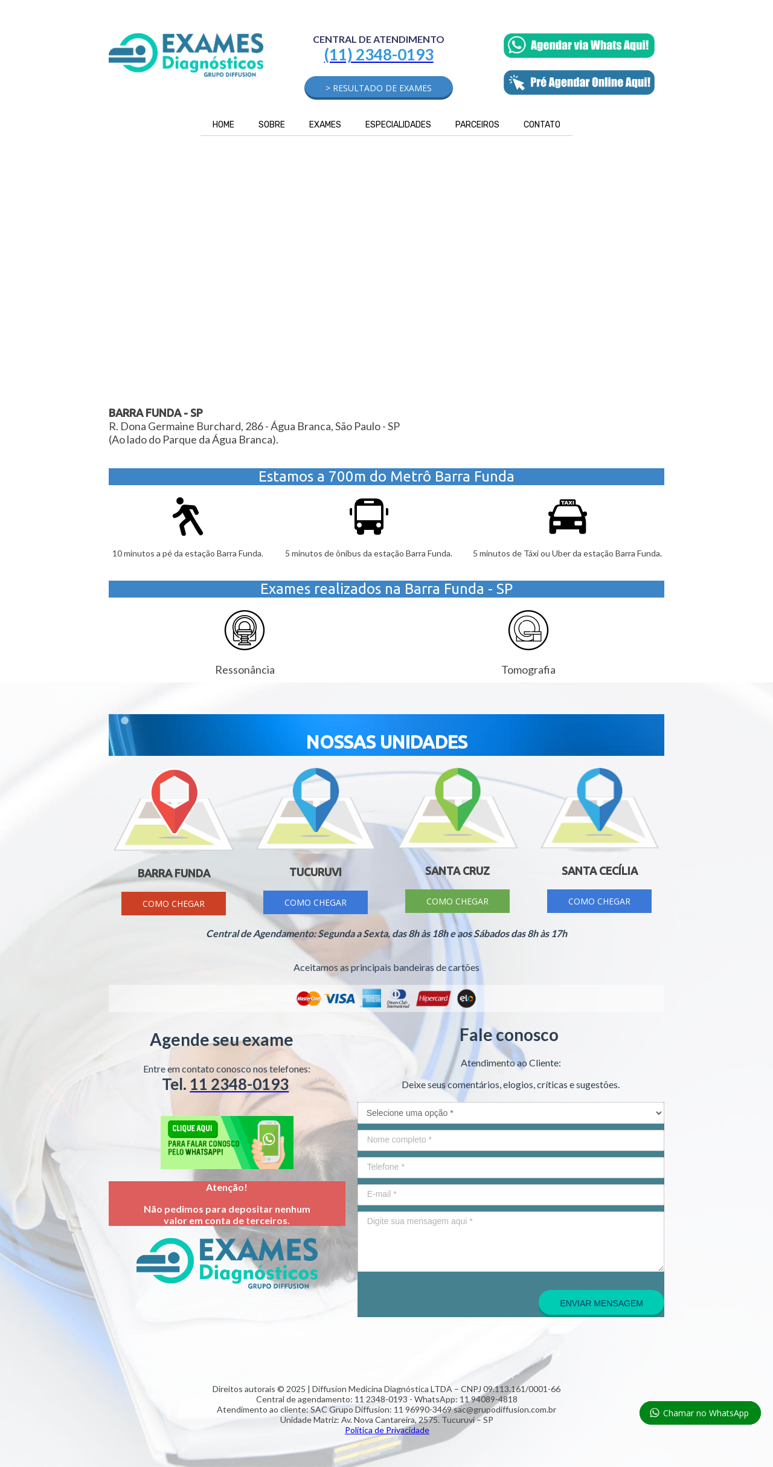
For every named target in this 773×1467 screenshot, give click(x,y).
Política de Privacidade (387, 1430)
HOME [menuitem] (223, 125)
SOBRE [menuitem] (271, 125)
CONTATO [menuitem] (542, 125)
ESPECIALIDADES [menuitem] (398, 125)
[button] (378, 88)
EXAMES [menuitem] (325, 125)
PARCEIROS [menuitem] (477, 125)
